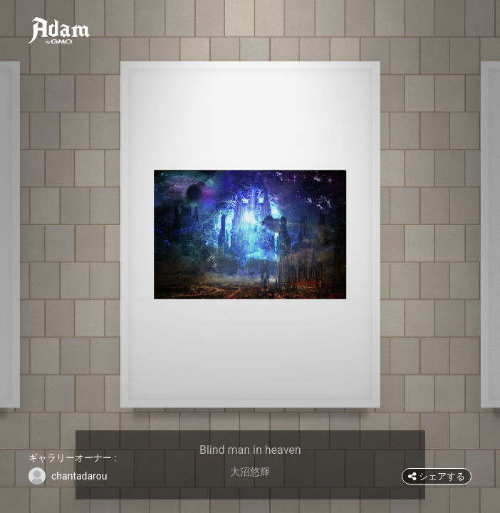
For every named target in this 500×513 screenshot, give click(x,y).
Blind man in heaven (250, 450)
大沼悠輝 (250, 471)
